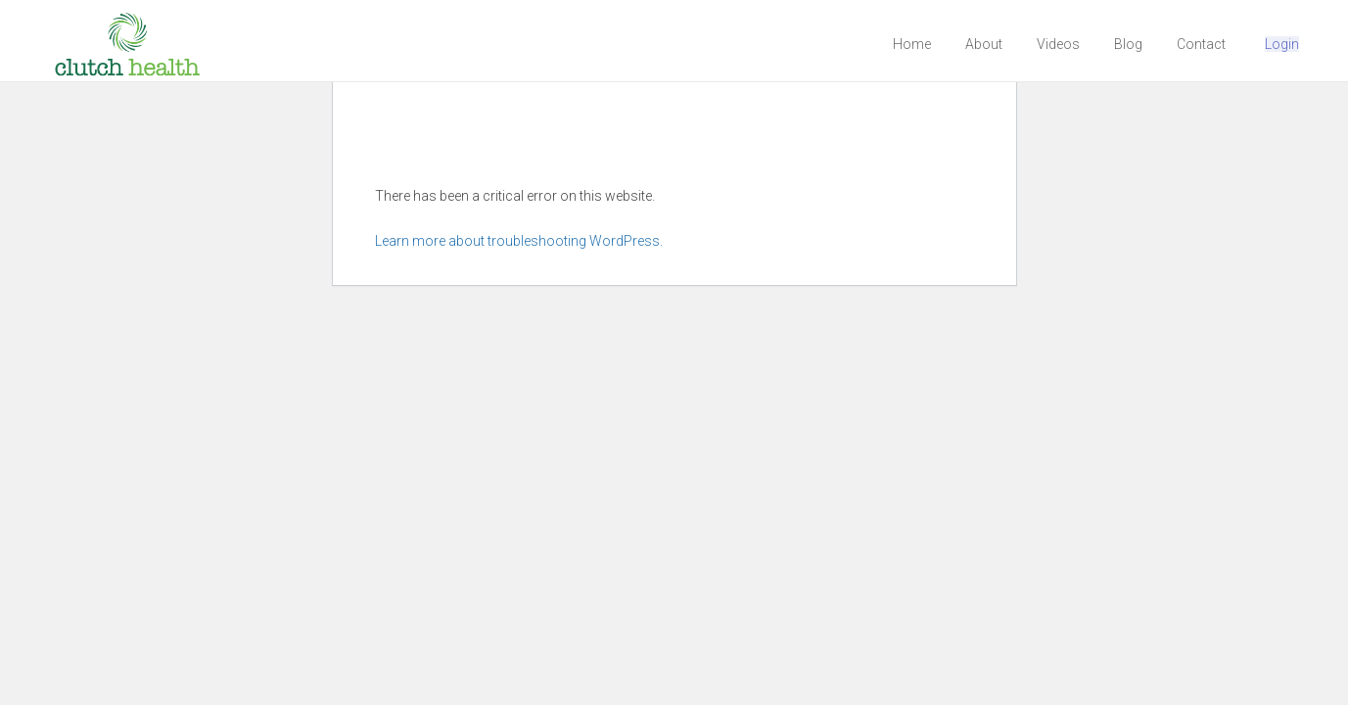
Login (1282, 44)
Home (912, 44)
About (983, 44)
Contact (1201, 44)
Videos (1058, 44)
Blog (1128, 44)
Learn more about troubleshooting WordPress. (519, 241)
